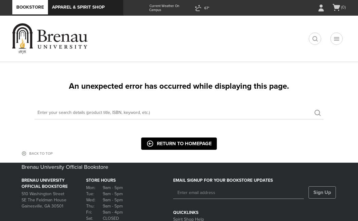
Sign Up (322, 192)
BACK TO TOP (41, 153)
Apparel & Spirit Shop (78, 7)
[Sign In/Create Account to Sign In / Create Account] (321, 8)
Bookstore (30, 7)
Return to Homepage (179, 143)
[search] (315, 39)
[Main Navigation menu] (336, 39)
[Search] (179, 112)
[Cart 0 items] (339, 7)
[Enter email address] (238, 193)
